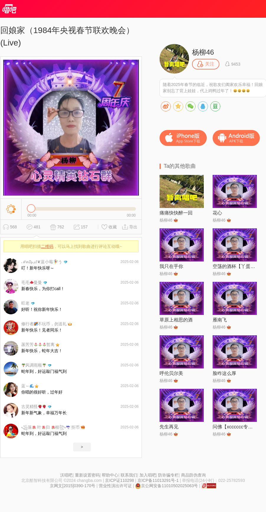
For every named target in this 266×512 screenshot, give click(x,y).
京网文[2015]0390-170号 (72, 485)
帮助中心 (110, 475)
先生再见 (169, 426)
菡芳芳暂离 (38, 344)
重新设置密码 (87, 475)
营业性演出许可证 (115, 485)
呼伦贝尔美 (171, 373)
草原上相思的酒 (176, 319)
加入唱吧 (147, 475)
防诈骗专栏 (168, 475)
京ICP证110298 (119, 480)
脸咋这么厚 (224, 373)
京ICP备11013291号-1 (158, 480)
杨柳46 (203, 52)
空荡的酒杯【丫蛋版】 (235, 266)
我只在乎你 (171, 266)
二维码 (47, 246)
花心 (217, 212)
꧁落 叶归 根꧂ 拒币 (50, 427)
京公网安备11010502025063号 (166, 485)
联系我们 (129, 475)
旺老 (25, 303)
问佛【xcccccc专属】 (235, 426)
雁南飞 (220, 319)
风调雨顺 (34, 365)
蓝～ (27, 385)
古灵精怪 (33, 406)
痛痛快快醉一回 (176, 212)
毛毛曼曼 (31, 282)
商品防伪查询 (193, 475)
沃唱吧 (66, 475)
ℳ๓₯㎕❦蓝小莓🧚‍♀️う (41, 261)
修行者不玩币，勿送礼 (44, 323)
